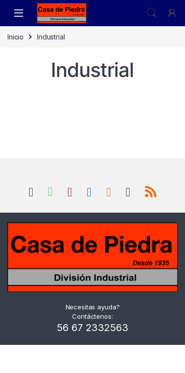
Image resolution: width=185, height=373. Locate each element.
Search (151, 12)
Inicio (15, 37)
